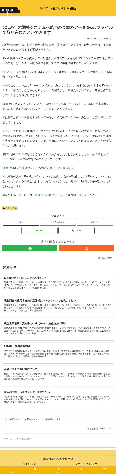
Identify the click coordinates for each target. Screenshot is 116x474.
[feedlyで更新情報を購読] (29, 248)
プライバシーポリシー (86, 464)
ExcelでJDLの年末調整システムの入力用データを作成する (38, 167)
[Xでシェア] (21, 222)
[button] (76, 230)
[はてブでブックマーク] (95, 222)
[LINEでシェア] (39, 230)
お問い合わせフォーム (48, 195)
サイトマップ (29, 464)
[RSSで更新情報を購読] (86, 248)
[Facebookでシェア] (58, 222)
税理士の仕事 (10, 208)
